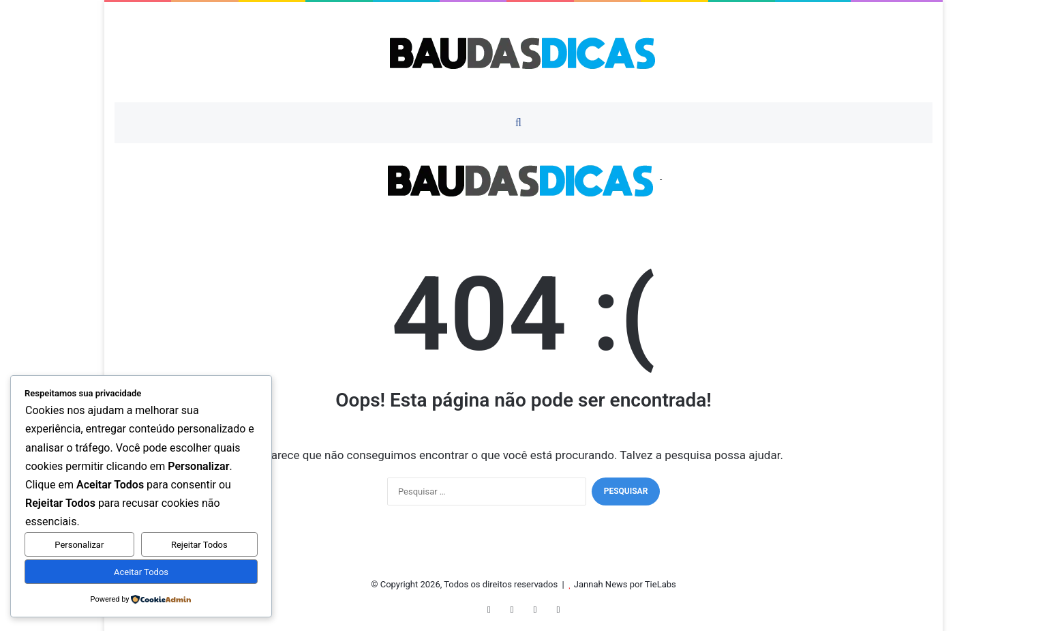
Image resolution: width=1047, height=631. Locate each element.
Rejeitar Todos (199, 545)
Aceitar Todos (141, 572)
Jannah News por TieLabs (625, 584)
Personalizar (79, 545)
